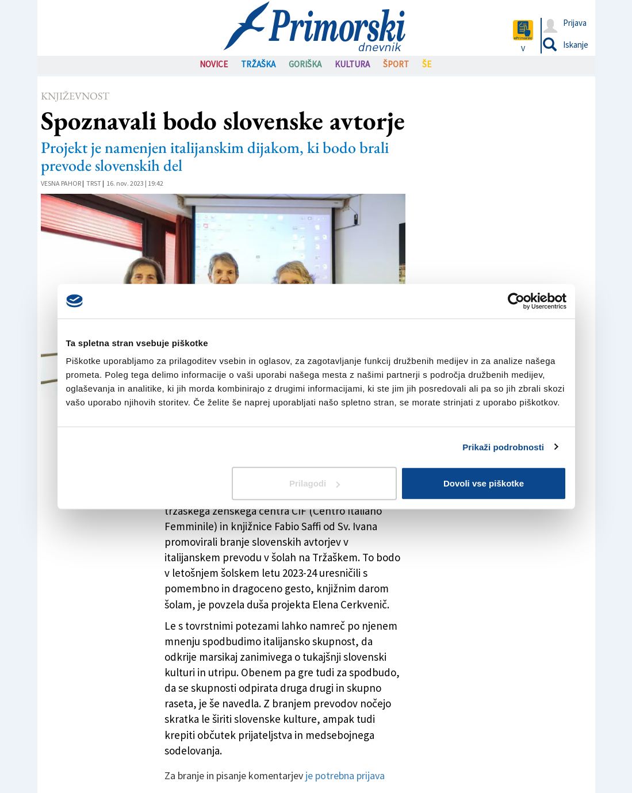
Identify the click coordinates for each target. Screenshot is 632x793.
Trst (93, 183)
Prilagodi (314, 483)
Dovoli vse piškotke (483, 483)
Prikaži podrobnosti (503, 446)
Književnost (75, 95)
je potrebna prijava (345, 775)
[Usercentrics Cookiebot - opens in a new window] (516, 300)
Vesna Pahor (61, 183)
